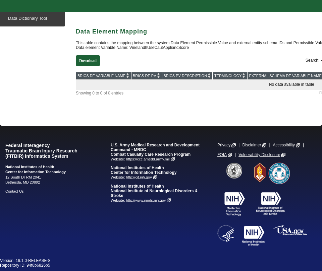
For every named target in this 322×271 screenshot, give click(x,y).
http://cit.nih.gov (139, 177)
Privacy (223, 145)
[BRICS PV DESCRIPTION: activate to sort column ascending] (187, 75)
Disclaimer (251, 145)
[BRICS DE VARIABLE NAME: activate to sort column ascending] (103, 75)
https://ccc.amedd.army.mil (148, 159)
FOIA (222, 154)
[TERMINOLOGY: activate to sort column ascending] (230, 75)
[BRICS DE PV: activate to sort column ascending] (146, 75)
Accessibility (284, 145)
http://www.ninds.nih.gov (146, 200)
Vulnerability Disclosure (259, 154)
